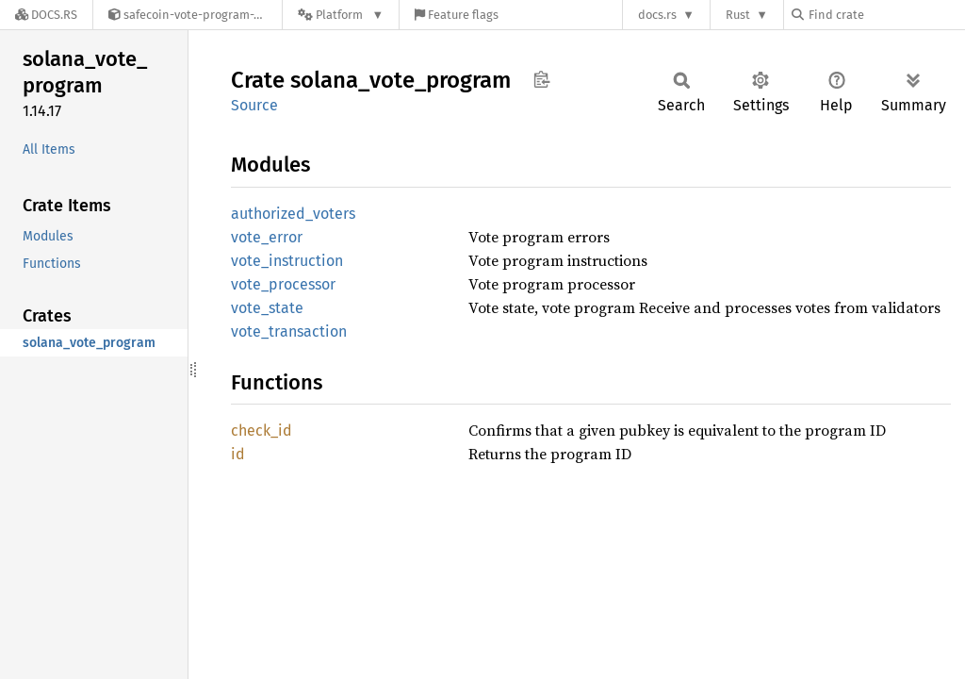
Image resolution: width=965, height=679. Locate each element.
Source (254, 105)
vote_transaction (289, 331)
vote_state (267, 308)
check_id (261, 430)
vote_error (267, 237)
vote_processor (283, 284)
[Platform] (341, 14)
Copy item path (541, 79)
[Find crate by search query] (886, 14)
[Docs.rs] (46, 14)
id (238, 454)
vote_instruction (287, 261)
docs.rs (657, 15)
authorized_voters (293, 214)
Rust (738, 15)
